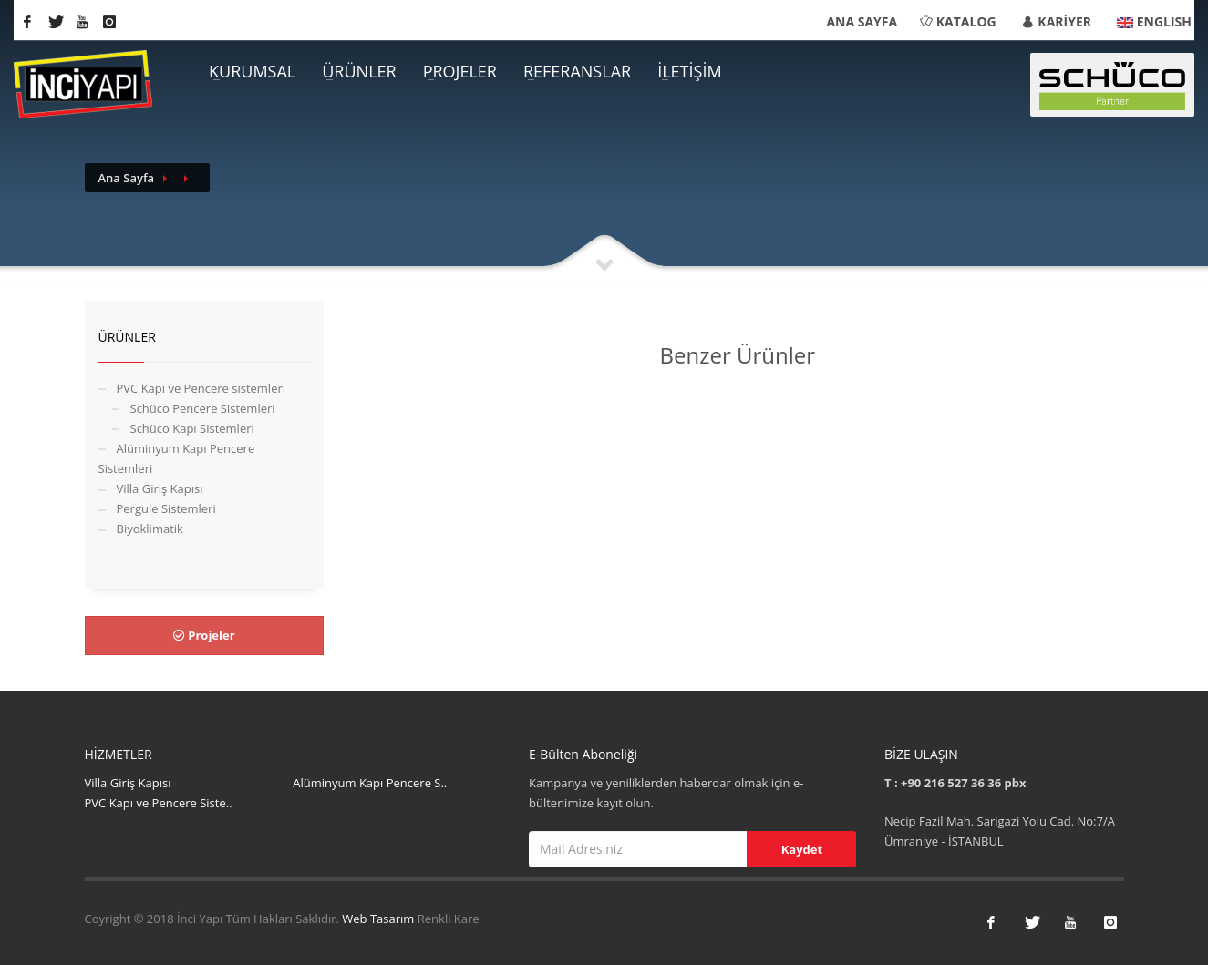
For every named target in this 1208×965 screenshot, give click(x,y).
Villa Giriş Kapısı (160, 488)
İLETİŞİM (689, 71)
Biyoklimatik (150, 528)
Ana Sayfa (126, 177)
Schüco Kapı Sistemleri (192, 428)
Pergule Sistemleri (166, 508)
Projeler (204, 635)
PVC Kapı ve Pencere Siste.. (158, 803)
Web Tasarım (379, 918)
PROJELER (460, 71)
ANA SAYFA (861, 21)
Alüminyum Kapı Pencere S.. (370, 783)
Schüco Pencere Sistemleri (202, 408)
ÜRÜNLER (359, 71)
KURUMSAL (252, 71)
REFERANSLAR (577, 71)
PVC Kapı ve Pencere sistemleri (201, 388)
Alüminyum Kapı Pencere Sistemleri (176, 458)
